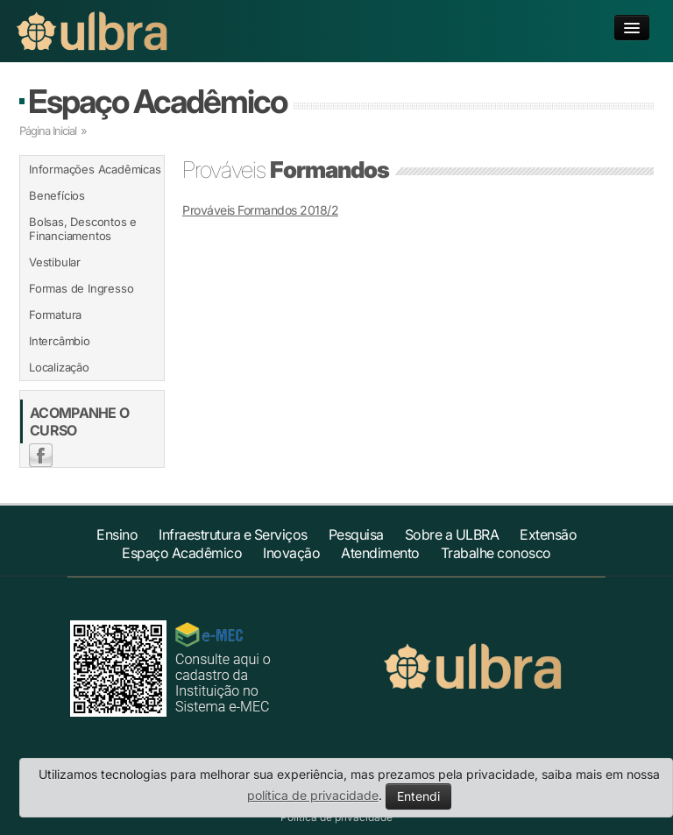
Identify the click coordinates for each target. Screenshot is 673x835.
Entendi (418, 796)
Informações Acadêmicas (95, 169)
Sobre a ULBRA (452, 534)
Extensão (548, 534)
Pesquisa (356, 534)
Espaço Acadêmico (157, 101)
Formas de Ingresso (81, 288)
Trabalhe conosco (496, 553)
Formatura (55, 315)
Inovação (291, 553)
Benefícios (57, 195)
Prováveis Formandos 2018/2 (260, 209)
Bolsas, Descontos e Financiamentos (83, 229)
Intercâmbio (59, 341)
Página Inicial (47, 131)
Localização (59, 367)
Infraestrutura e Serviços (233, 534)
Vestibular (55, 262)
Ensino (117, 534)
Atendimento (380, 553)
